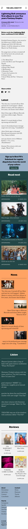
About (3, 488)
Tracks (17, 494)
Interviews (6, 199)
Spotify (3, 505)
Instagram (4, 503)
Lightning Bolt (19, 32)
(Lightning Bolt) (13, 25)
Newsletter (4, 490)
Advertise (4, 492)
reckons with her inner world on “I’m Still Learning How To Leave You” (13, 374)
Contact (4, 494)
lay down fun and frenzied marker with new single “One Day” (13, 394)
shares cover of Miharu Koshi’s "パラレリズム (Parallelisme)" (11, 141)
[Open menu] (26, 8)
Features (17, 492)
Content (17, 488)
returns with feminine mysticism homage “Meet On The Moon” (13, 404)
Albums (17, 497)
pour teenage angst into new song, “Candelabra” (12, 127)
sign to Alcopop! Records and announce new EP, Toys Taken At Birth (11, 133)
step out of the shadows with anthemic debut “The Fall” (13, 414)
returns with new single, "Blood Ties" (11, 147)
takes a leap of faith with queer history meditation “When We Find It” (14, 364)
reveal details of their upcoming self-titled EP (11, 121)
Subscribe (14, 168)
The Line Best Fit (14, 8)
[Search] (2, 8)
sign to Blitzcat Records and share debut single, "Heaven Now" (12, 115)
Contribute (4, 497)
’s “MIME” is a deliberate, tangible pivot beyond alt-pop (13, 385)
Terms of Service (6, 523)
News (4, 26)
